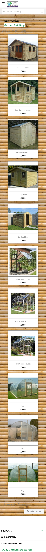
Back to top (34, 511)
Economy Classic (23, 152)
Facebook (4, 519)
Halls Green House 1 (23, 279)
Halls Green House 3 (23, 364)
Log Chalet (23, 194)
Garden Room (23, 68)
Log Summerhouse (23, 110)
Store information (11, 543)
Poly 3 (23, 490)
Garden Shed (23, 237)
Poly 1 (23, 406)
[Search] (23, 11)
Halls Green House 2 (23, 321)
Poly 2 (23, 448)
